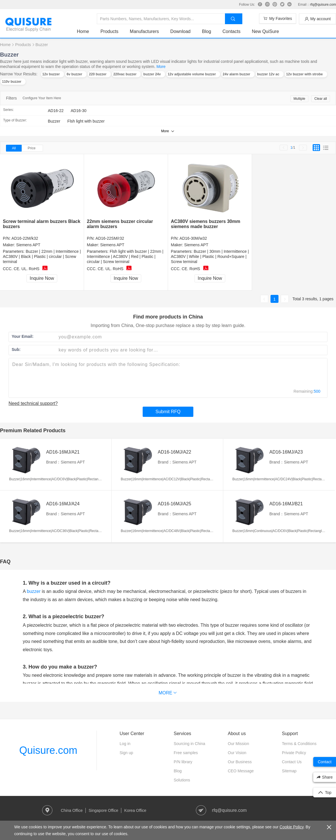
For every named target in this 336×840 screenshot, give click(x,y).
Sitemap (289, 771)
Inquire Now (42, 278)
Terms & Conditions (299, 743)
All (14, 148)
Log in (125, 743)
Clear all (320, 99)
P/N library (183, 762)
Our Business (240, 762)
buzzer (33, 591)
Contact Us (292, 762)
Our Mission (238, 743)
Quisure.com (48, 750)
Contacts (231, 31)
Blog (206, 31)
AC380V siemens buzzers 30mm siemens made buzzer (205, 224)
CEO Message (241, 771)
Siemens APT (28, 245)
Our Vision (237, 752)
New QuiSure (265, 31)
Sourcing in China (189, 743)
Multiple (299, 99)
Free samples (186, 752)
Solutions (182, 780)
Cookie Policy (292, 827)
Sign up (126, 752)
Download (180, 31)
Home (83, 31)
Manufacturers (144, 31)
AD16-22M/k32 (24, 238)
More (160, 66)
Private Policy (294, 752)
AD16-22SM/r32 (109, 238)
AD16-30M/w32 (193, 238)
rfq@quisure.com (323, 5)
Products (109, 31)
